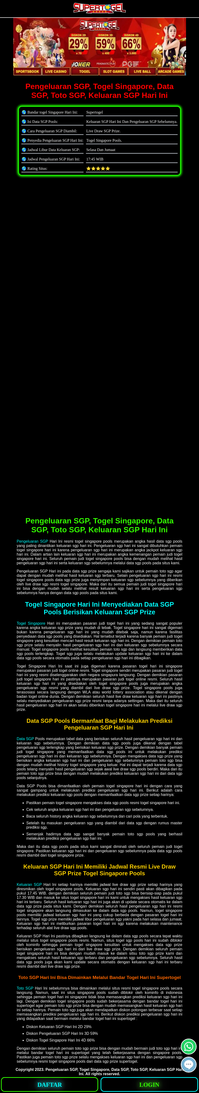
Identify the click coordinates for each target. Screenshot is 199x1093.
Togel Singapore (31, 623)
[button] (188, 1064)
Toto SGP (25, 988)
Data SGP (25, 739)
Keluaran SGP (29, 885)
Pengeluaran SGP (32, 541)
